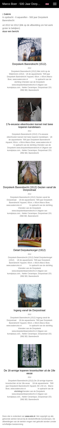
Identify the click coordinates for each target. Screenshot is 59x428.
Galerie (6, 14)
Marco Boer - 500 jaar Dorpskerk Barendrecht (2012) (22, 3)
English (47, 4)
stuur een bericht (10, 31)
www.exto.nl (30, 416)
